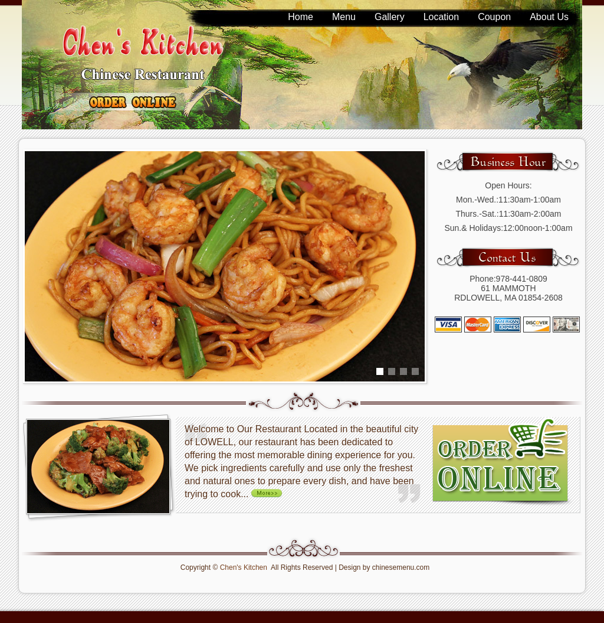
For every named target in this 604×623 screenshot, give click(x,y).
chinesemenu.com (400, 567)
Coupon (494, 17)
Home (300, 17)
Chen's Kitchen (243, 567)
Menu (344, 17)
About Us (549, 17)
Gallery (390, 17)
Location (441, 17)
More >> (269, 492)
